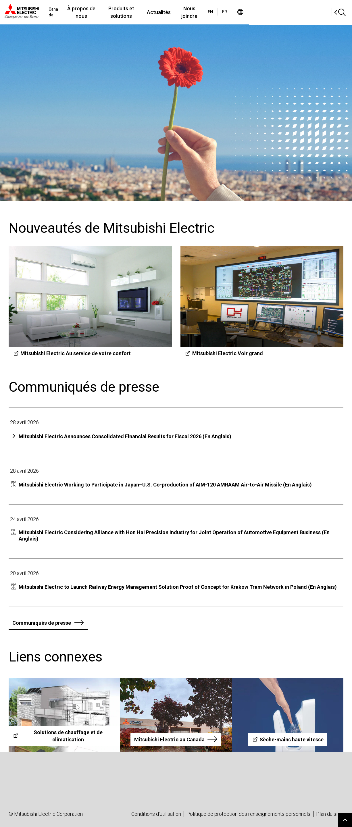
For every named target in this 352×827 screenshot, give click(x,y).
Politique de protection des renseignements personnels (248, 814)
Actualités (208, 12)
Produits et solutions (163, 12)
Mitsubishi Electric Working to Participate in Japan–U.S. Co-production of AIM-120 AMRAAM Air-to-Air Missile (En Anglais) (165, 485)
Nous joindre (243, 12)
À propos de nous (110, 12)
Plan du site (329, 814)
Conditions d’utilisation (156, 814)
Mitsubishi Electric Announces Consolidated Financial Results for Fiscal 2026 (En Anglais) (125, 436)
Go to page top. (345, 820)
